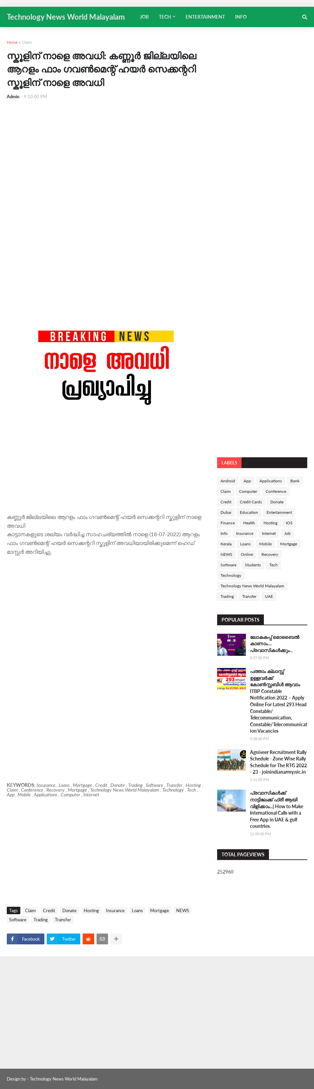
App (247, 480)
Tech (273, 564)
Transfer (63, 919)
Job (287, 533)
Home (12, 42)
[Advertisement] (106, 155)
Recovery (269, 554)
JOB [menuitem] (144, 17)
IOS (289, 522)
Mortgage (159, 910)
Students (253, 564)
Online (247, 554)
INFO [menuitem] (241, 17)
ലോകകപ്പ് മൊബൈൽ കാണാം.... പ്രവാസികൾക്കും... (274, 643)
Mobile (265, 543)
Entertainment (279, 512)
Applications (270, 480)
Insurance (115, 910)
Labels (229, 462)
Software (17, 919)
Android (228, 480)
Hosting (91, 910)
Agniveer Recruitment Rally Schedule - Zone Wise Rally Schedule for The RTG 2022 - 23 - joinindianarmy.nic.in (278, 762)
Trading (41, 919)
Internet (269, 533)
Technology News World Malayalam (66, 16)
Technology (231, 575)
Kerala (226, 543)
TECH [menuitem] (165, 17)
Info (224, 533)
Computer (248, 491)
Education (249, 512)
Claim (27, 42)
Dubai (226, 512)
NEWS (182, 910)
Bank (294, 480)
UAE (269, 596)
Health (249, 522)
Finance (228, 522)
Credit (49, 910)
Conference (276, 491)
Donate (69, 910)
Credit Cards (251, 501)
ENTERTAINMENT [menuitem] (205, 17)
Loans (137, 910)
